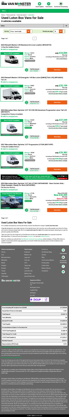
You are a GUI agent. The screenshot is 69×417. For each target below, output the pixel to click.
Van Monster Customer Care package (31, 239)
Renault (3, 268)
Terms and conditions (48, 260)
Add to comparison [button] (9, 49)
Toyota (3, 271)
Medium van (27, 254)
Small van (27, 252)
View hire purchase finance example (58, 93)
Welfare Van (27, 273)
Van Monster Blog (47, 252)
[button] (57, 70)
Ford (2, 254)
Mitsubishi (4, 260)
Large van (27, 257)
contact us (31, 236)
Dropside (26, 268)
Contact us (45, 249)
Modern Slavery (46, 268)
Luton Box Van (28, 271)
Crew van (27, 260)
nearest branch (45, 236)
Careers (44, 254)
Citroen (3, 252)
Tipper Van (27, 265)
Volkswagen (4, 276)
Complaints (45, 271)
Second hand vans (29, 276)
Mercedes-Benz (5, 257)
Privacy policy (45, 262)
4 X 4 (25, 262)
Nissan (3, 262)
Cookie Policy (45, 265)
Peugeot (3, 265)
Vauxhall (3, 273)
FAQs (43, 257)
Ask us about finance (61, 58)
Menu (4, 11)
